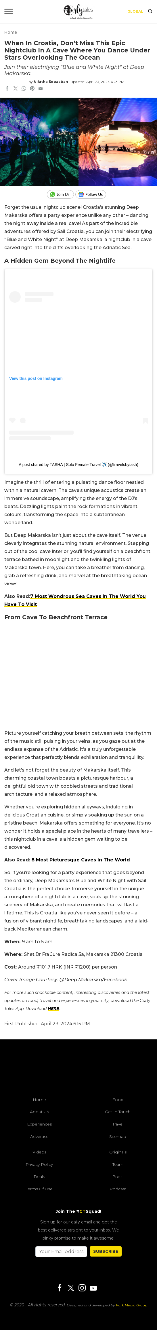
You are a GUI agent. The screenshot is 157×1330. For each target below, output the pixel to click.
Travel (117, 1124)
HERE (53, 1008)
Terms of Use (39, 1188)
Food (117, 1099)
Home (10, 32)
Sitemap (117, 1136)
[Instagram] (81, 1288)
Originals (118, 1152)
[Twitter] (70, 1288)
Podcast (118, 1188)
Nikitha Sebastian (51, 81)
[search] (150, 11)
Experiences (39, 1124)
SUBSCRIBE (105, 1251)
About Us (39, 1111)
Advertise (39, 1136)
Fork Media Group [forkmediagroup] (131, 1305)
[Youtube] (93, 1288)
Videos (39, 1152)
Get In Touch (118, 1111)
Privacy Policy (39, 1164)
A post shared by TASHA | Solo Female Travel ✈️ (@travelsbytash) (78, 464)
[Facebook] (59, 1288)
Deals (39, 1176)
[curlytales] (78, 1069)
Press (117, 1176)
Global (135, 11)
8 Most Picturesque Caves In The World (80, 860)
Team (117, 1164)
